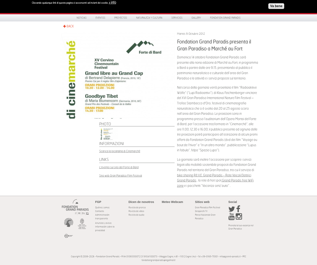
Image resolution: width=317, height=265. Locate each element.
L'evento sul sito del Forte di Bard (119, 167)
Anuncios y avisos (103, 223)
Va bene (276, 6)
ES (87, 213)
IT (76, 213)
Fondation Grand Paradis (225, 18)
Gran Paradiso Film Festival (207, 207)
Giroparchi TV (201, 211)
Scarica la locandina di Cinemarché (119, 151)
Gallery (196, 18)
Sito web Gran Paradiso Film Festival (120, 175)
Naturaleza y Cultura (149, 18)
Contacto (99, 211)
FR (79, 213)
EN (83, 213)
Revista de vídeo (136, 211)
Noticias (82, 18)
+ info (112, 2)
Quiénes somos (102, 207)
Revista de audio (136, 215)
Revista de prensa (137, 207)
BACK (68, 26)
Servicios (177, 18)
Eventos (100, 18)
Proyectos (120, 18)
